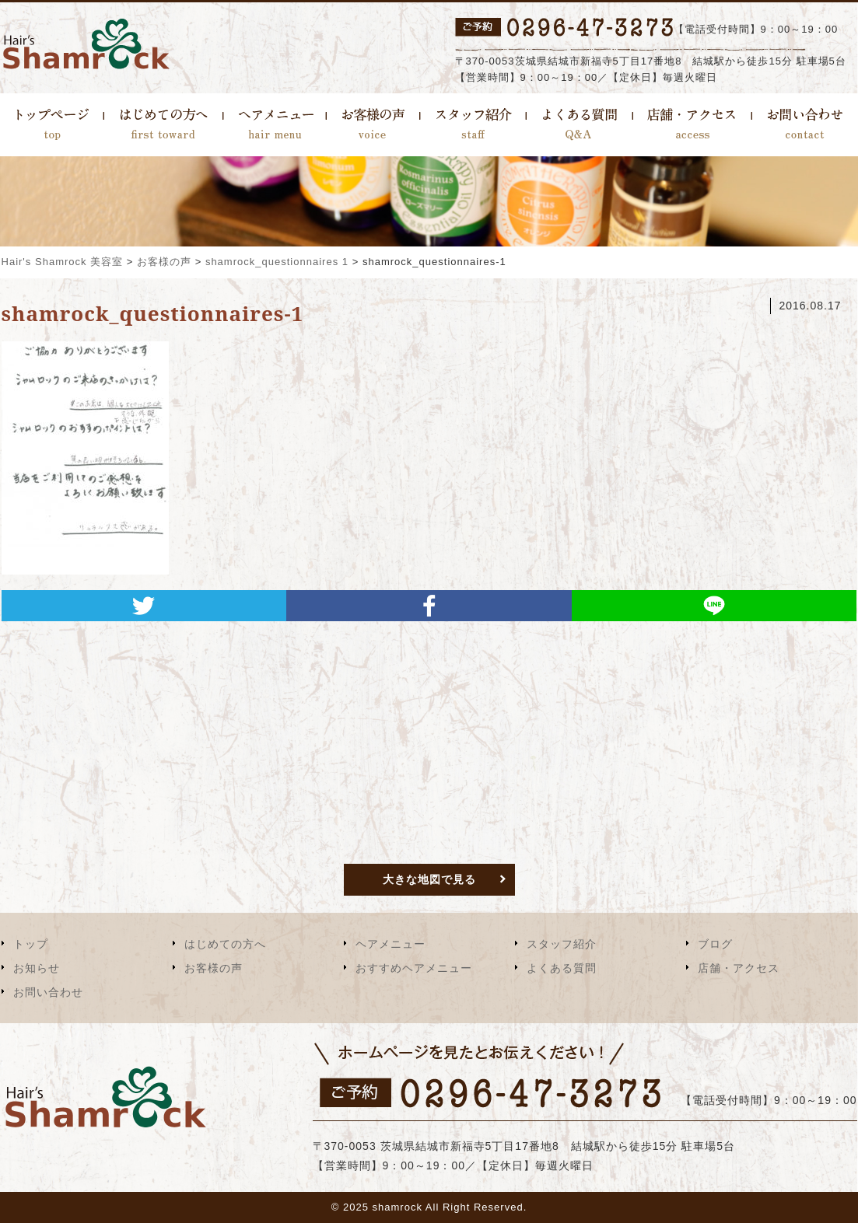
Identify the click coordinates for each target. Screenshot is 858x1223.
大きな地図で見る (429, 879)
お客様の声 (213, 968)
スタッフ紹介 (562, 944)
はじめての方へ (225, 944)
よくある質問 (562, 968)
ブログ (715, 944)
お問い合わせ (48, 992)
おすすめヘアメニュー (413, 968)
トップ (30, 944)
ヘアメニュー (390, 944)
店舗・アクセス (738, 968)
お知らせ (36, 968)
